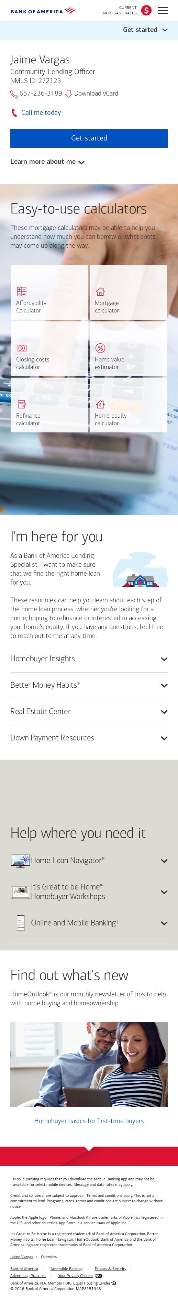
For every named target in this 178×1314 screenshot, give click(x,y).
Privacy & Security (110, 1268)
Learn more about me (43, 162)
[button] (89, 30)
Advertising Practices (28, 1275)
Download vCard (91, 94)
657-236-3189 (36, 94)
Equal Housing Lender (91, 1283)
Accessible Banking (66, 1268)
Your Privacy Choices (75, 1275)
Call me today (41, 112)
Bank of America (24, 1268)
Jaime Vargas (21, 1256)
